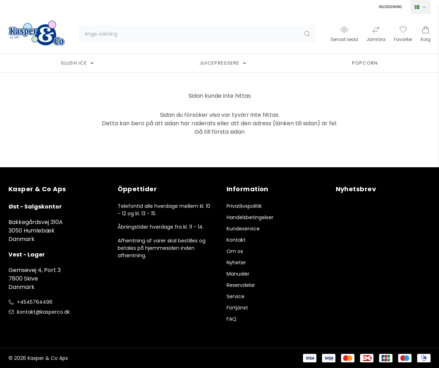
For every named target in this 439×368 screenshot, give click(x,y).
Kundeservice (243, 228)
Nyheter (236, 262)
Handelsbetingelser (250, 217)
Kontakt (236, 239)
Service (236, 296)
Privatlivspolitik (244, 206)
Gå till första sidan (219, 132)
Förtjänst (237, 307)
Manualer (238, 273)
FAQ (231, 318)
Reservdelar (241, 285)
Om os (235, 251)
